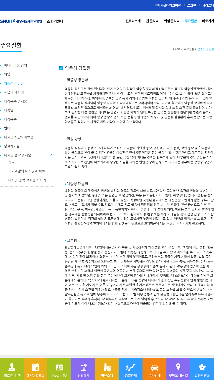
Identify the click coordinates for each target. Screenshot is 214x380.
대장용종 (10, 119)
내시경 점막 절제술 (17, 155)
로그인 (191, 5)
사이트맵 (208, 5)
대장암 (8, 110)
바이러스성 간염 (15, 65)
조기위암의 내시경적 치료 (26, 171)
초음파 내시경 (14, 92)
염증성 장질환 (14, 83)
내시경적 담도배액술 (18, 137)
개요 (11, 162)
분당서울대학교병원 (167, 5)
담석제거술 (12, 146)
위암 (7, 74)
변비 (7, 128)
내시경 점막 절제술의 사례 (27, 180)
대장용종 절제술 (15, 101)
